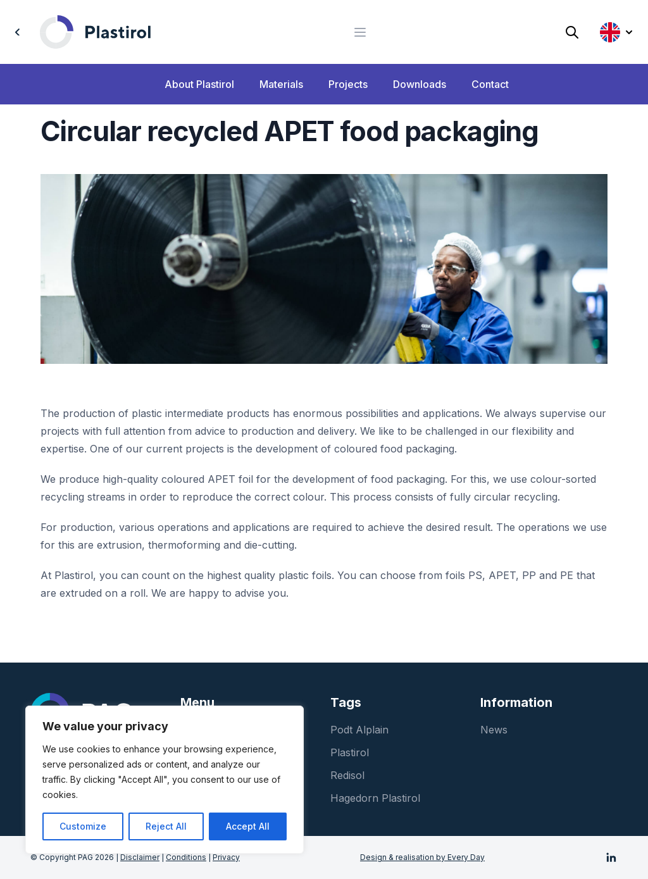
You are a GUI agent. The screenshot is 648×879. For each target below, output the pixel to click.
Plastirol (349, 752)
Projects (348, 84)
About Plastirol (199, 84)
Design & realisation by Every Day (422, 857)
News (494, 729)
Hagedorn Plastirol (375, 798)
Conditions (186, 857)
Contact (490, 84)
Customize (82, 826)
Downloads (419, 84)
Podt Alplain (359, 729)
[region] (164, 780)
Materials (281, 84)
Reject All (166, 826)
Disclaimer (139, 857)
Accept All (248, 826)
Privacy (226, 857)
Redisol (347, 775)
